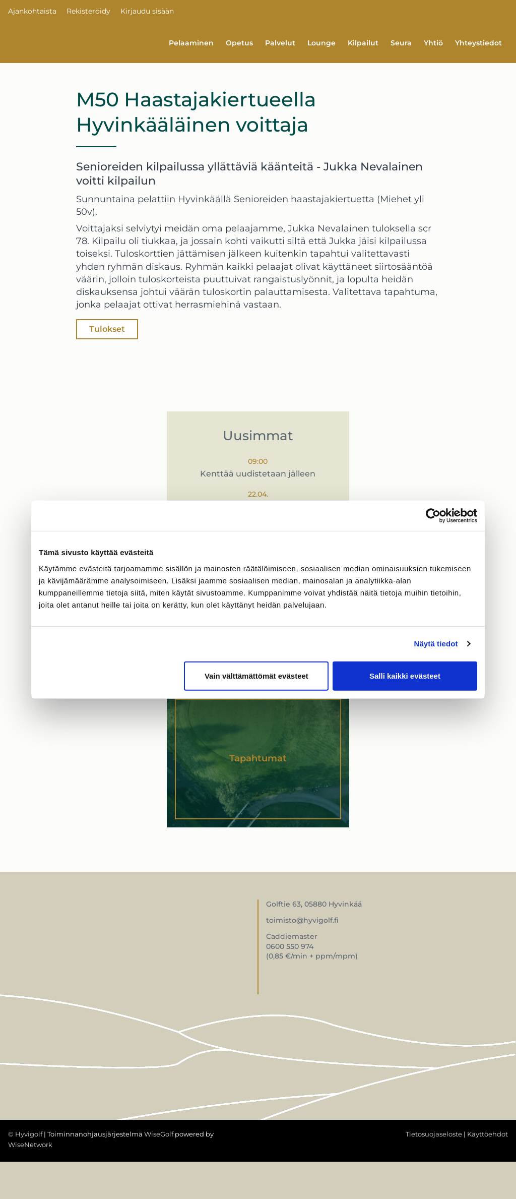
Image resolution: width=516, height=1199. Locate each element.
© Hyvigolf (25, 1134)
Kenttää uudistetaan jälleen (257, 473)
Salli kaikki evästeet (404, 675)
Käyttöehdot (487, 1134)
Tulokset (107, 329)
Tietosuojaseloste (434, 1134)
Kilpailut (363, 42)
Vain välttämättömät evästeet (256, 675)
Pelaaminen (191, 42)
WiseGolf (158, 1134)
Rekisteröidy (88, 11)
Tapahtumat (258, 758)
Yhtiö (433, 42)
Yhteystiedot (478, 42)
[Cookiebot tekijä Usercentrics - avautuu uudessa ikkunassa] (433, 515)
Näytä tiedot (436, 643)
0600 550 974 (289, 946)
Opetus (239, 42)
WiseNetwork (30, 1145)
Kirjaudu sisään (147, 11)
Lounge (321, 42)
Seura (401, 42)
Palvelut (280, 42)
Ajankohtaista (32, 11)
